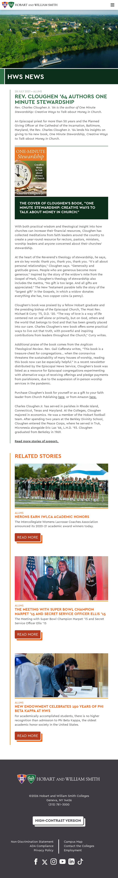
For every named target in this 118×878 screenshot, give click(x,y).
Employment (73, 850)
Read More (27, 537)
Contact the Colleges (79, 846)
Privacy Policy (43, 850)
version (58, 820)
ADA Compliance (41, 846)
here (61, 397)
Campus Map (73, 841)
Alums (37, 91)
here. (92, 397)
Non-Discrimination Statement (32, 841)
